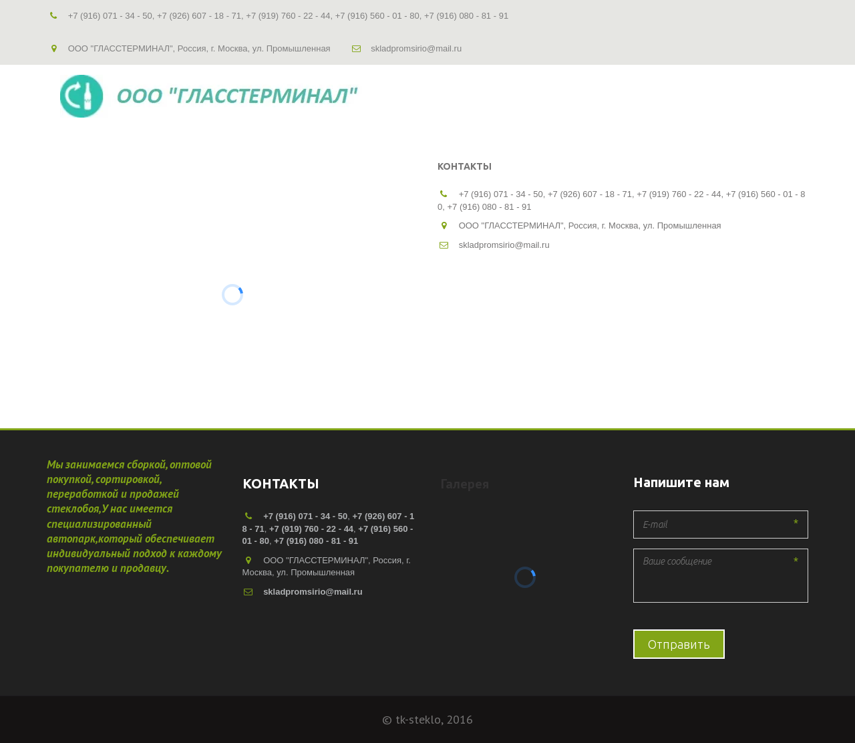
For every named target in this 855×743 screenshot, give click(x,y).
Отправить (679, 644)
